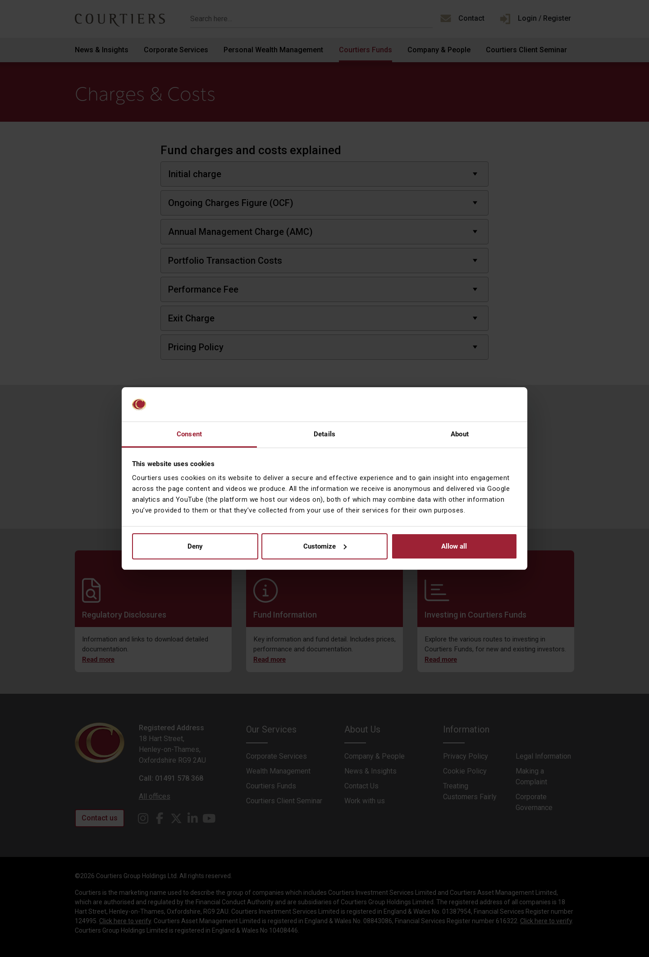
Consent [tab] (189, 434)
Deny (195, 546)
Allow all (454, 546)
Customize (325, 546)
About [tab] (460, 434)
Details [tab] (324, 434)
